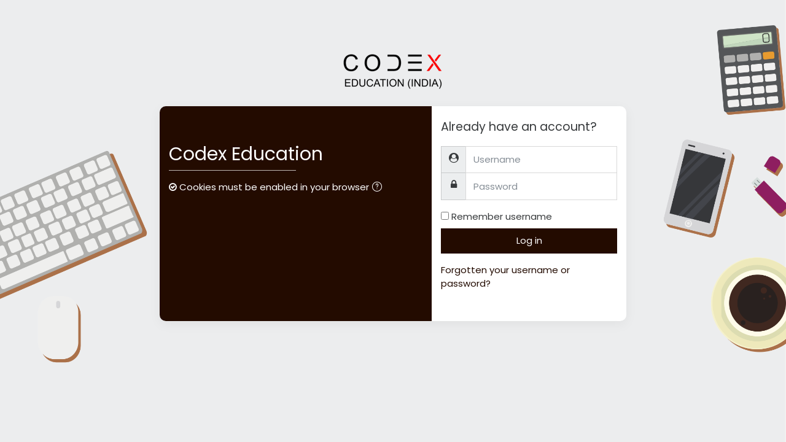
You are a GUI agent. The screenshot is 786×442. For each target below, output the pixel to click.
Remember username (501, 216)
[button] (379, 188)
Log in (529, 240)
